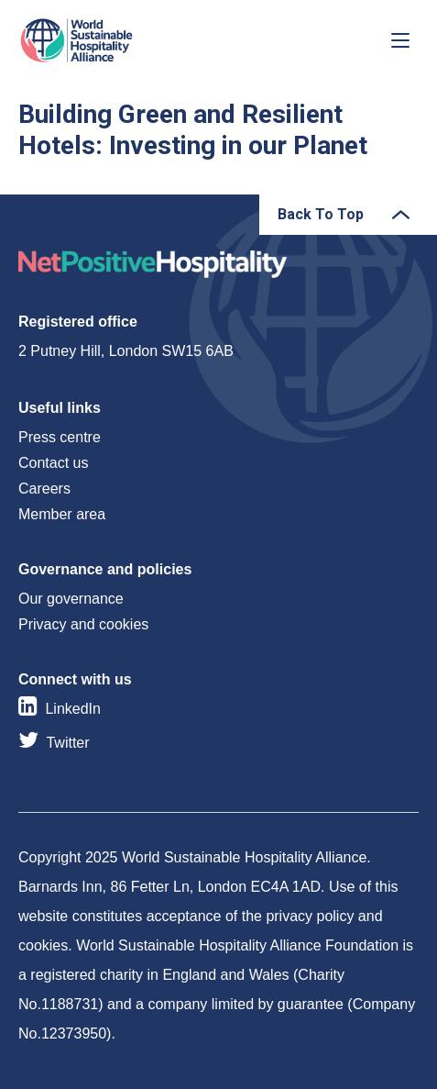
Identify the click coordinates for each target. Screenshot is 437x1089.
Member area (61, 514)
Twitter (67, 742)
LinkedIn (73, 709)
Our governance (71, 598)
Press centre (59, 437)
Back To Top (321, 214)
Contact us (53, 463)
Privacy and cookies (83, 624)
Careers (44, 488)
